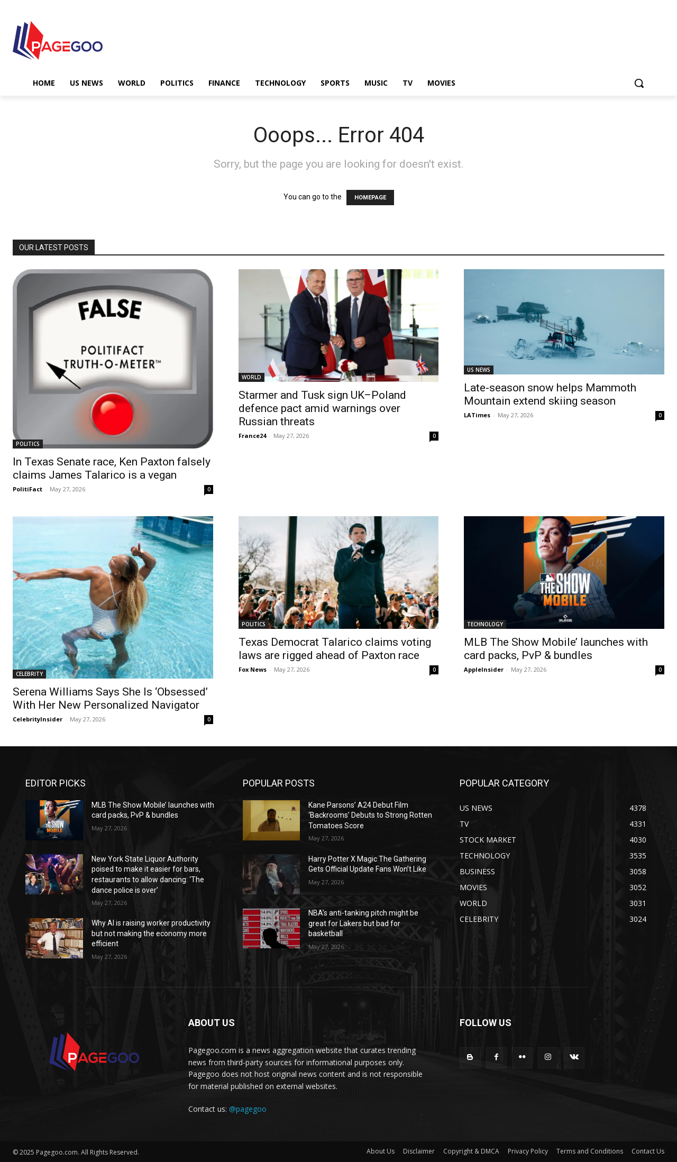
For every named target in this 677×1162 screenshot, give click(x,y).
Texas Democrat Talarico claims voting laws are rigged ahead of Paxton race (335, 649)
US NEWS (478, 369)
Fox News (253, 669)
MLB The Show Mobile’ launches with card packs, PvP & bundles (556, 649)
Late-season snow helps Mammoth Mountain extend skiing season (550, 394)
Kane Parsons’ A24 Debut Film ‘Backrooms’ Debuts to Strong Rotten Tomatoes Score (370, 815)
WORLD (251, 377)
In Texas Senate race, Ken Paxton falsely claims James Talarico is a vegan (112, 468)
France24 (252, 436)
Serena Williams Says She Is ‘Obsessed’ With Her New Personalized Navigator (110, 698)
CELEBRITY (29, 674)
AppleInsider (484, 669)
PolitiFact (27, 489)
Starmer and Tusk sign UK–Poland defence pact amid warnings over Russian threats (322, 408)
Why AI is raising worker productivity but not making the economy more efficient (151, 933)
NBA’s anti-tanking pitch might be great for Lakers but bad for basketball (363, 923)
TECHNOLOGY (485, 624)
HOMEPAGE (370, 197)
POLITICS (28, 443)
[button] (639, 83)
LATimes (477, 415)
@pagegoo (248, 1109)
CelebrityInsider (37, 719)
